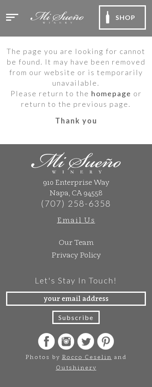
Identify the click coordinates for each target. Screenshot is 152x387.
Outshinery (76, 367)
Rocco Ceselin (87, 356)
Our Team (76, 242)
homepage (111, 93)
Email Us (76, 220)
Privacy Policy (76, 255)
